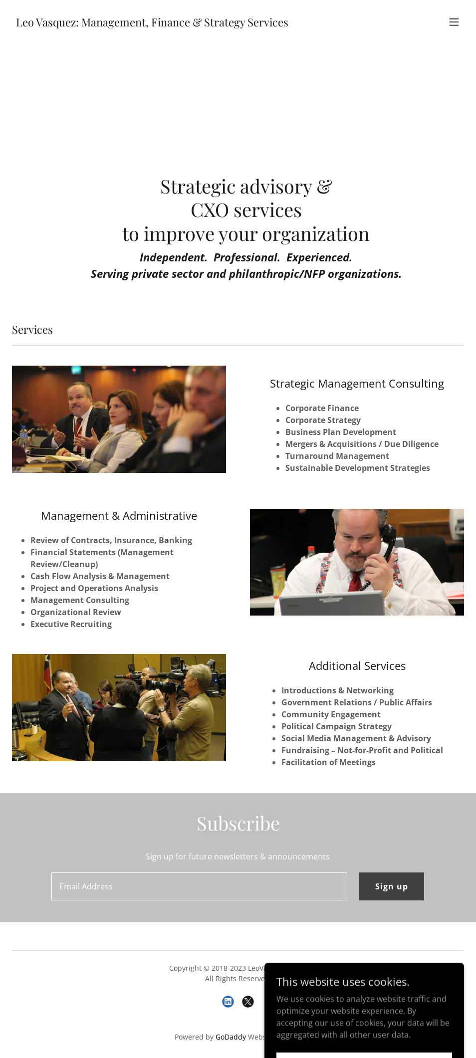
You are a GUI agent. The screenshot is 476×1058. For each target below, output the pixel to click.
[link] (152, 23)
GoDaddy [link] (231, 1037)
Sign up (391, 886)
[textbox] (199, 886)
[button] (454, 22)
